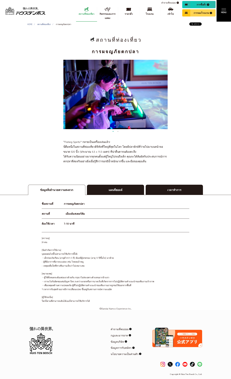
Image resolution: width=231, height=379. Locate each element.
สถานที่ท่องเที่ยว (44, 24)
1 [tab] (113, 131)
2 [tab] (118, 131)
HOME (29, 24)
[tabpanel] (115, 94)
